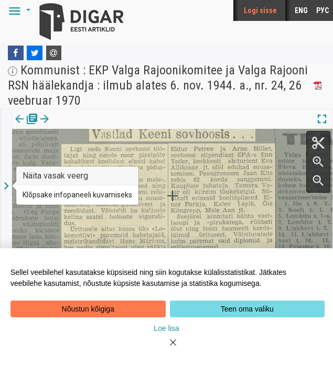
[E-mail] (54, 53)
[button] (18, 10)
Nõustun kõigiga (88, 309)
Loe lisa (166, 328)
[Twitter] (34, 53)
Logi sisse (260, 10)
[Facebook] (16, 53)
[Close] (166, 348)
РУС (322, 10)
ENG (301, 10)
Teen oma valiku (247, 309)
